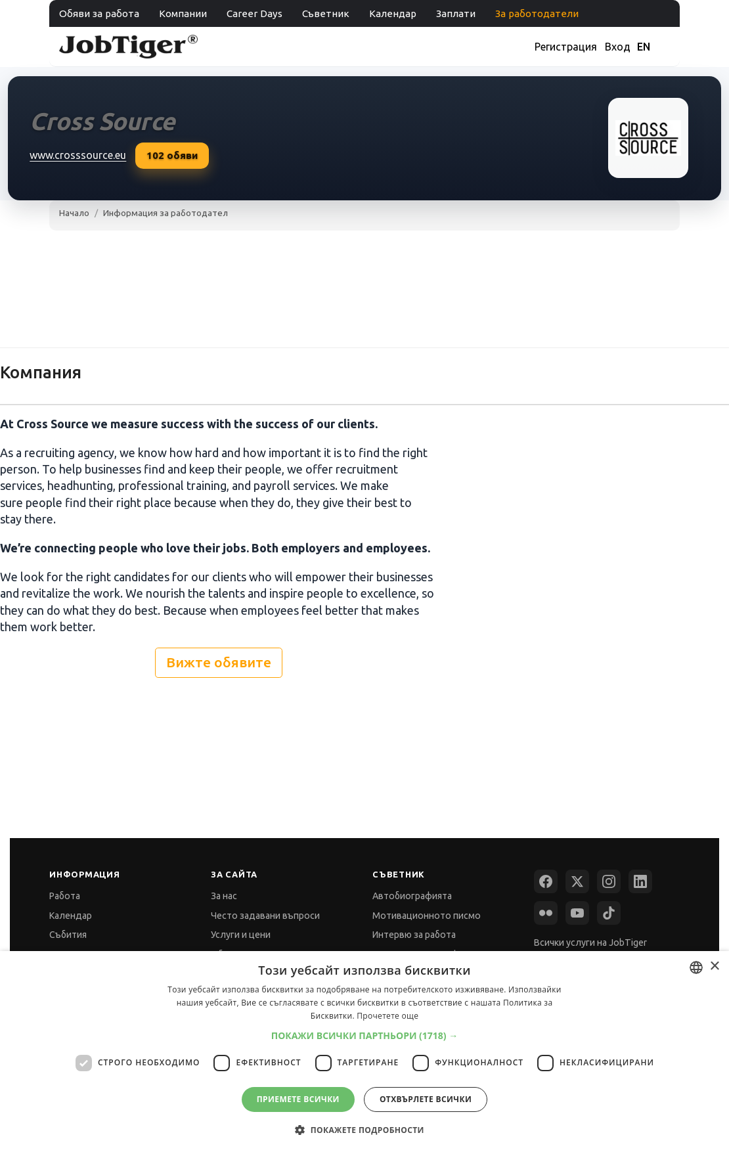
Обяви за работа (99, 13)
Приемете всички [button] (298, 1099)
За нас (224, 896)
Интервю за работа (414, 934)
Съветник (325, 13)
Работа (64, 896)
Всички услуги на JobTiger (590, 942)
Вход (617, 47)
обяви (172, 156)
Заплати (455, 13)
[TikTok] (609, 913)
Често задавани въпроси (265, 915)
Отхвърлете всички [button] (426, 1099)
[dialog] (364, 1052)
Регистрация (566, 47)
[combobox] (696, 967)
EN (643, 47)
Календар (392, 13)
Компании (183, 13)
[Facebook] (546, 881)
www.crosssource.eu (78, 155)
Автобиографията (412, 896)
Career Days (254, 13)
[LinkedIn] (640, 881)
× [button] (714, 966)
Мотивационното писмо (426, 915)
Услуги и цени (241, 934)
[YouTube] (577, 913)
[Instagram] (609, 881)
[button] (364, 1035)
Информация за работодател (165, 213)
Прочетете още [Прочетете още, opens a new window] (387, 1015)
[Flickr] (546, 913)
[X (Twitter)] (577, 881)
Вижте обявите (218, 662)
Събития (68, 934)
